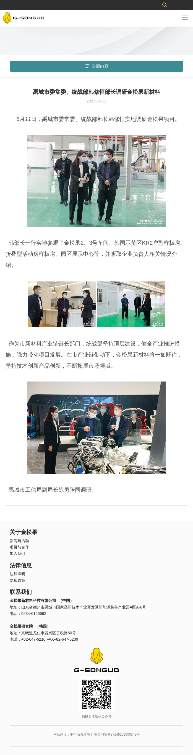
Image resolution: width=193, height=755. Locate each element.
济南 (86, 734)
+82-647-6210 (33, 639)
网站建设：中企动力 (68, 734)
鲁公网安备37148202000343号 (117, 734)
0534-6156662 (33, 613)
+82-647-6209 (66, 639)
